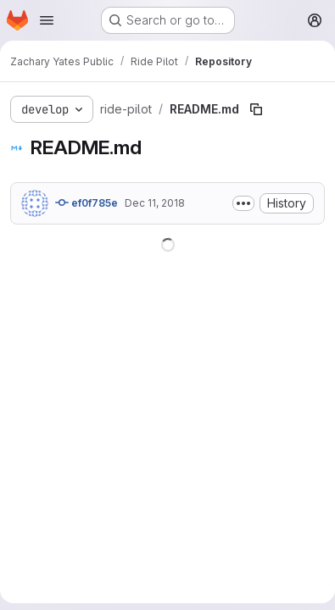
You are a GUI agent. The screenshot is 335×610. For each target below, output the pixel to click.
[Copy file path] (256, 109)
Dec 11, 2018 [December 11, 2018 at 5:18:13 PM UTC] (155, 203)
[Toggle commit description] (243, 203)
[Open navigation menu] (46, 20)
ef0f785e (86, 202)
